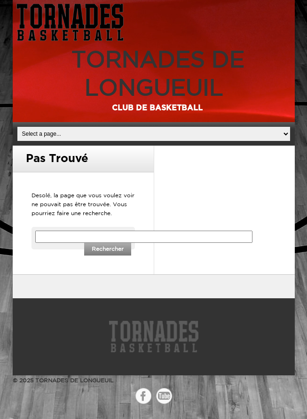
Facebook (143, 396)
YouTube (164, 396)
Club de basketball (157, 108)
